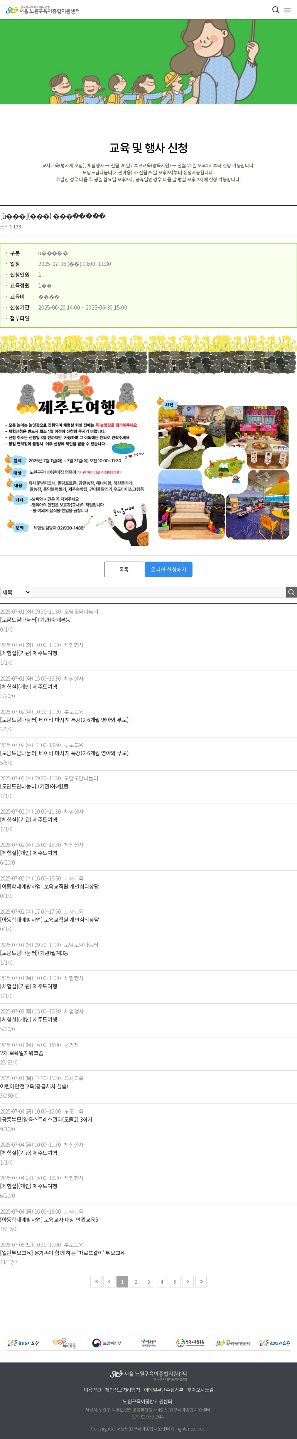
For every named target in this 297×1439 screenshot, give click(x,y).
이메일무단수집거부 (163, 1390)
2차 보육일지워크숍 (21, 1053)
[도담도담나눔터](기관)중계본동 (35, 619)
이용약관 (92, 1390)
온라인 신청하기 (168, 569)
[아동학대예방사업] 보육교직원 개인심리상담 (49, 886)
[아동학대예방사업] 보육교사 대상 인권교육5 (49, 1219)
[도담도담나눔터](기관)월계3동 (34, 953)
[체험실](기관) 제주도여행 (28, 653)
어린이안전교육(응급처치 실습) (34, 1086)
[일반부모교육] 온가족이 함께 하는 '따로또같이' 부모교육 (62, 1253)
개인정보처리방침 (122, 1390)
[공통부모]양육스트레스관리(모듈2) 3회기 (46, 1119)
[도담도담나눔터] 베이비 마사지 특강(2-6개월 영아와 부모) (64, 720)
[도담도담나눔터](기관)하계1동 (34, 786)
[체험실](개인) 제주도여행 (28, 686)
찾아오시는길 (200, 1390)
